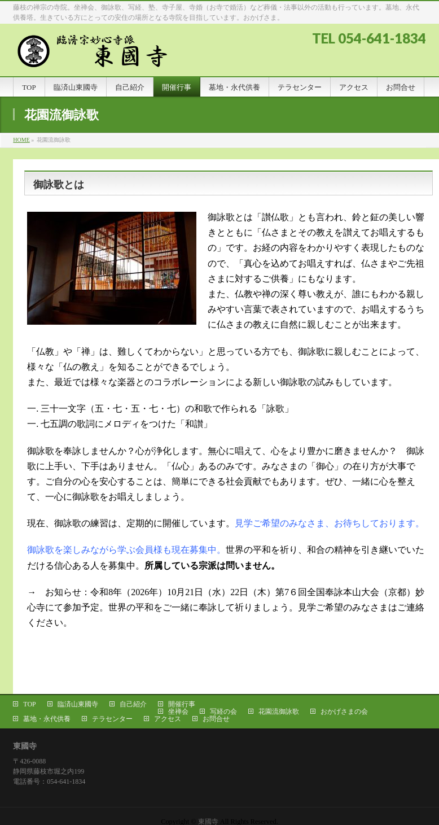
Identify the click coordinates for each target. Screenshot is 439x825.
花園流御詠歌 (278, 711)
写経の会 (223, 711)
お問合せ (216, 719)
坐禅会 (178, 711)
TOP (29, 704)
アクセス (167, 719)
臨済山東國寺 (78, 704)
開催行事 (181, 704)
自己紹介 (133, 704)
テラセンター (112, 719)
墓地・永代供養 (47, 719)
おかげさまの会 (344, 711)
